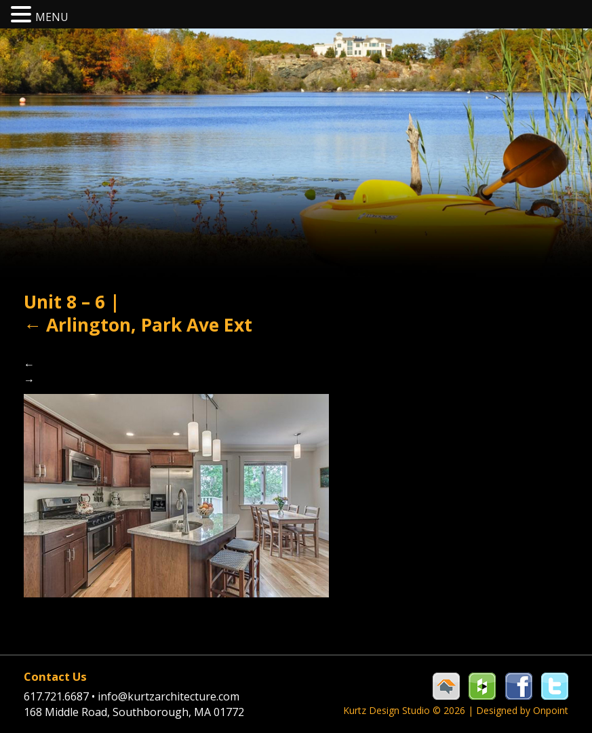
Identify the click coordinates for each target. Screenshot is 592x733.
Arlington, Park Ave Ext (138, 324)
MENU (51, 16)
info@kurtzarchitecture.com (168, 696)
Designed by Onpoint (522, 710)
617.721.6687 (61, 696)
